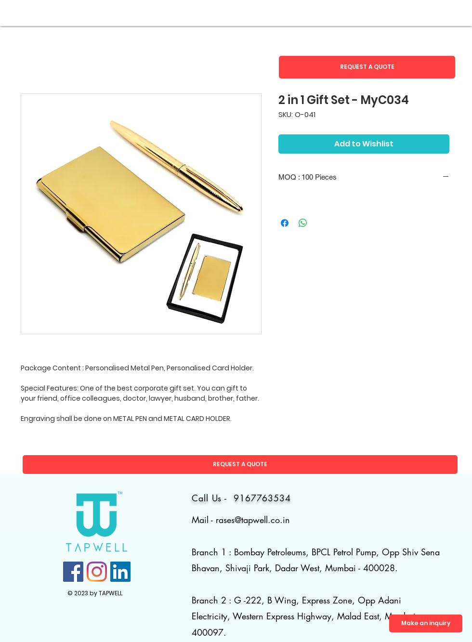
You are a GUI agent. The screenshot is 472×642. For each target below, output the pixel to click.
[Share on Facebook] (284, 223)
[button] (367, 67)
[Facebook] (73, 572)
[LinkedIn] (120, 572)
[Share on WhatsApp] (303, 223)
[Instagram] (97, 572)
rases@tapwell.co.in (253, 519)
